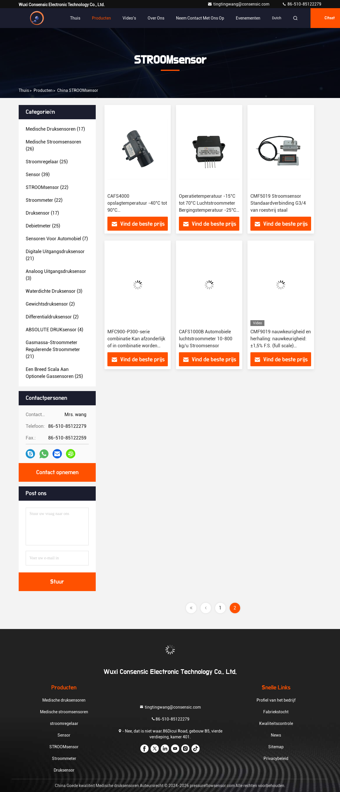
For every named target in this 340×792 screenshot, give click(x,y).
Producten (101, 18)
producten (43, 90)
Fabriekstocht (276, 711)
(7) (57, 238)
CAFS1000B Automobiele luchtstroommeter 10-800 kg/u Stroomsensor (205, 338)
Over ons (156, 18)
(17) (55, 129)
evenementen (248, 18)
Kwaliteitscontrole (276, 723)
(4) (54, 329)
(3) (56, 275)
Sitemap (276, 746)
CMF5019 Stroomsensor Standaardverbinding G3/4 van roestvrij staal (278, 203)
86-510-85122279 (301, 4)
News (276, 735)
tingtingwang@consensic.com (239, 4)
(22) (47, 187)
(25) (47, 161)
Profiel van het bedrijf (276, 700)
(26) (53, 145)
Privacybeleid (276, 758)
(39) (38, 174)
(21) (55, 255)
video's (129, 18)
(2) (50, 304)
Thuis (75, 18)
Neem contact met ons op (200, 18)
